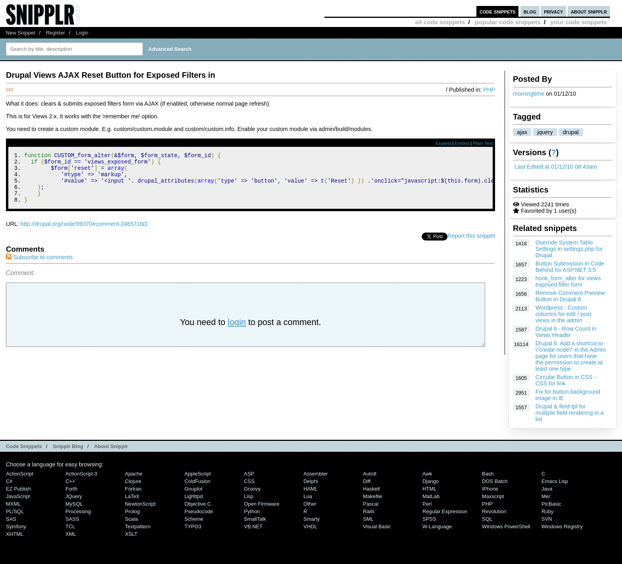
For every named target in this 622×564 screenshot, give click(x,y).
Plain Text (483, 143)
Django (430, 481)
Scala (131, 519)
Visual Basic (377, 526)
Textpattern (137, 526)
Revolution (494, 511)
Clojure (133, 481)
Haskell (371, 489)
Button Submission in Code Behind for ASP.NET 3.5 (570, 266)
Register (55, 33)
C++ (70, 481)
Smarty (311, 519)
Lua (307, 496)
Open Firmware (261, 504)
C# (9, 481)
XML (70, 534)
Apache (133, 474)
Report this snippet (471, 245)
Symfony (16, 526)
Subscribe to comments (39, 267)
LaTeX (132, 496)
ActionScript (19, 474)
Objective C (197, 504)
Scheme (193, 519)
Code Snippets (24, 446)
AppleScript (197, 474)
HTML (429, 489)
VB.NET (253, 526)
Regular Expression (444, 511)
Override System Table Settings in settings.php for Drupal (569, 248)
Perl (427, 504)
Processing (78, 511)
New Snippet (20, 33)
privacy (553, 11)
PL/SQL (15, 511)
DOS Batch (495, 481)
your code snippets (578, 22)
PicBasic (551, 504)
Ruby (547, 511)
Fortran (133, 489)
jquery (545, 132)
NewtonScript (140, 504)
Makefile (372, 496)
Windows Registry (562, 526)
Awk (427, 474)
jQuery (73, 496)
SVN (546, 519)
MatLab (431, 496)
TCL (70, 526)
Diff (367, 481)
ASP (249, 474)
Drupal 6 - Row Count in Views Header (566, 331)
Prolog (132, 511)
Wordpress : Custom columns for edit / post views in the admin (563, 313)
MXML (13, 504)
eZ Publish (18, 489)
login (237, 332)
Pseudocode (198, 511)
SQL (487, 519)
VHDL (310, 526)
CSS (249, 481)
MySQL (74, 504)
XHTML (14, 534)
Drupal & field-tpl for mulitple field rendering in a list (570, 412)
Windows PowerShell (506, 526)
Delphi (310, 481)
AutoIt (369, 474)
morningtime (528, 93)
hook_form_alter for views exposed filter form (568, 281)
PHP (489, 90)
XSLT (131, 534)
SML (368, 519)
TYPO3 (192, 526)
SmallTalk (255, 519)
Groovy (252, 489)
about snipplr (589, 11)
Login (82, 33)
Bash (488, 474)
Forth (71, 489)
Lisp (248, 496)
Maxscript (493, 496)
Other (309, 504)
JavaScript (18, 496)
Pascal (370, 504)
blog (530, 11)
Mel (545, 496)
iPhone (490, 489)
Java (546, 489)
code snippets (498, 11)
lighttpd (193, 496)
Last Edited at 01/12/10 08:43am (555, 167)
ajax (522, 132)
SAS (11, 519)
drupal (571, 132)
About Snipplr (111, 446)
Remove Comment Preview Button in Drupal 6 (570, 296)
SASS (72, 519)
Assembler (315, 474)
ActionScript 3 (81, 474)
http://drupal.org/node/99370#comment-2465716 (82, 233)
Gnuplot (193, 489)
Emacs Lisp (554, 481)
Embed (462, 143)
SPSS (429, 519)
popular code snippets (508, 22)
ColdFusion (197, 481)
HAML (310, 489)
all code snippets (440, 22)
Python (252, 511)
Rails (368, 511)
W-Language (437, 526)
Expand (443, 143)
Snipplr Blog (68, 446)
